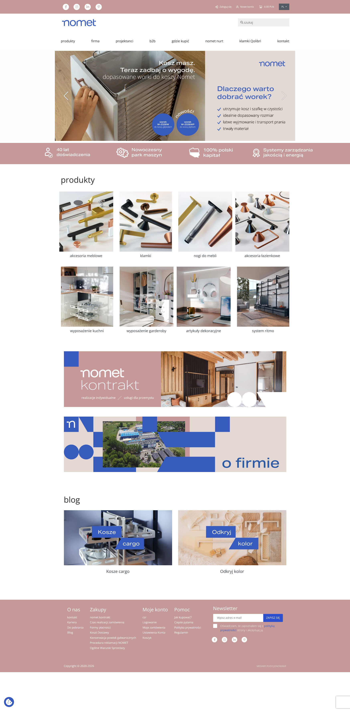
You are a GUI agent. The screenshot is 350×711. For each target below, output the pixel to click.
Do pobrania (75, 628)
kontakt (283, 41)
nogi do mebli (205, 255)
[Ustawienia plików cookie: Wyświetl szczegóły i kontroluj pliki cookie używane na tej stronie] (9, 702)
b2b (152, 41)
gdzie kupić (180, 41)
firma (95, 41)
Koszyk (146, 638)
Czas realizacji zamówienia (107, 622)
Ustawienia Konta (153, 633)
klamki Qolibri (250, 41)
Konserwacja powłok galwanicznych (113, 638)
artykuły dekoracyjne (203, 330)
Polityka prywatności (187, 628)
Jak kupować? (183, 617)
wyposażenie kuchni (87, 330)
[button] (66, 95)
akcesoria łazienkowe (262, 255)
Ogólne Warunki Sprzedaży (107, 648)
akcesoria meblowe (86, 255)
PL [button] (283, 6)
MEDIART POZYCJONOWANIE (271, 666)
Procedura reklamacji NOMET (109, 643)
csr (144, 617)
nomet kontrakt (100, 617)
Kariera (72, 622)
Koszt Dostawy (99, 633)
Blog (70, 633)
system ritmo (263, 330)
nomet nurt (214, 41)
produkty (68, 41)
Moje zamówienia (153, 628)
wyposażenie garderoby (146, 330)
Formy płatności (100, 628)
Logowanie (149, 622)
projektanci (124, 41)
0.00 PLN (266, 6)
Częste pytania (183, 622)
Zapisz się (273, 618)
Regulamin (181, 633)
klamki (145, 255)
